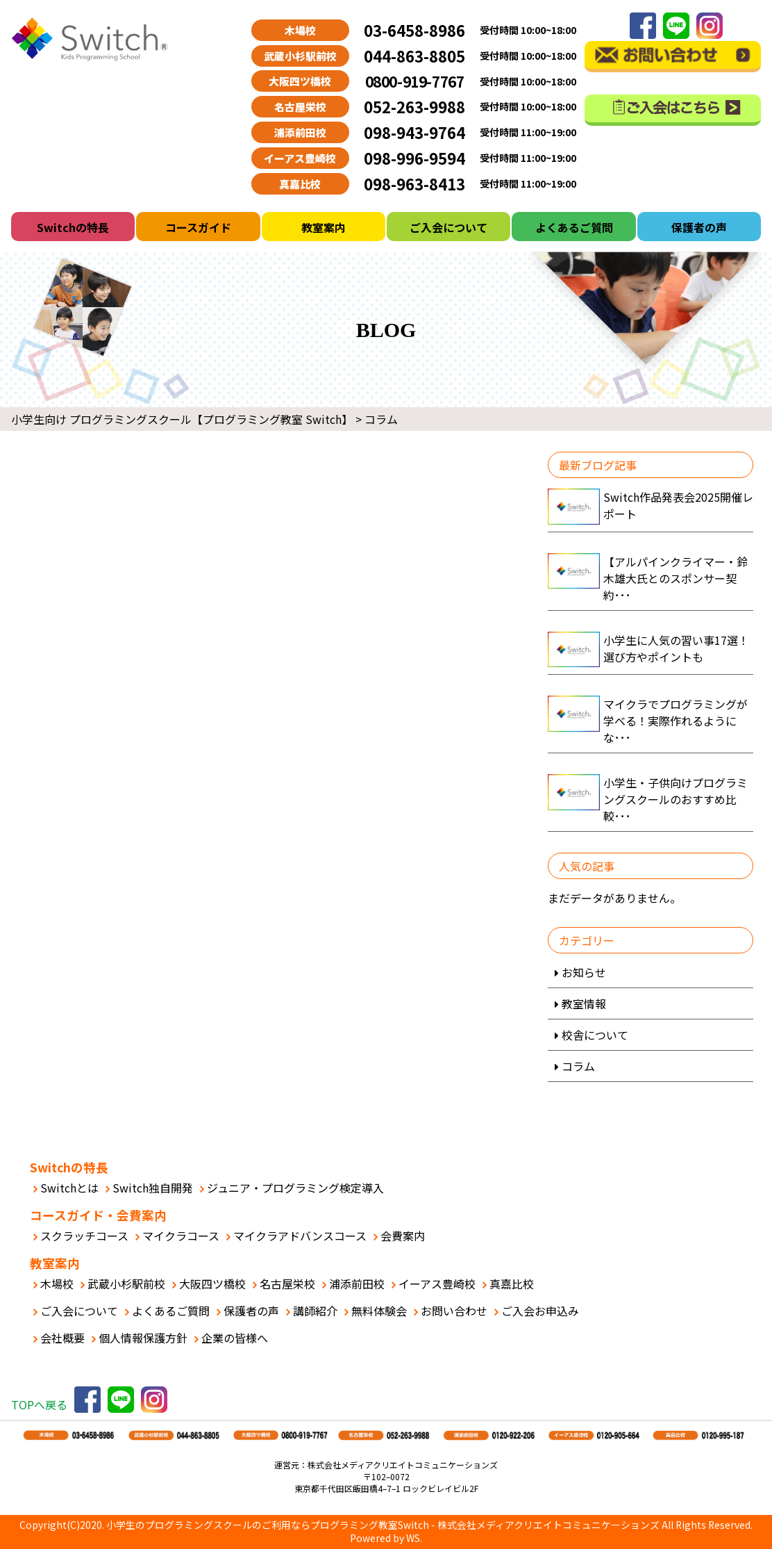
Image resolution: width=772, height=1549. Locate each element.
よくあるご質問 (574, 227)
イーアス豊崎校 (437, 1283)
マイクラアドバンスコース (300, 1235)
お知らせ (584, 972)
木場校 (57, 1283)
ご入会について (448, 227)
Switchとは (69, 1187)
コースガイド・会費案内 (98, 1215)
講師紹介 (315, 1310)
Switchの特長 (73, 227)
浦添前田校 (357, 1283)
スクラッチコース (84, 1235)
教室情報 (584, 1003)
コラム (578, 1066)
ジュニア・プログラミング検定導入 (295, 1187)
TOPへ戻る (39, 1404)
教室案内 (323, 227)
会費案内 (402, 1235)
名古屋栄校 (287, 1283)
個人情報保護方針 (143, 1337)
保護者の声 (699, 227)
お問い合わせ (454, 1310)
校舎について (595, 1034)
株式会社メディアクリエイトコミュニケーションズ (548, 1525)
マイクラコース (180, 1235)
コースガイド (198, 227)
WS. (414, 1538)
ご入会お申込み (540, 1310)
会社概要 (62, 1337)
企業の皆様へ (234, 1337)
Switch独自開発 (152, 1187)
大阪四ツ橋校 (212, 1283)
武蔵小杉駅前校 (126, 1283)
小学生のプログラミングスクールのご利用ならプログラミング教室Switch (267, 1525)
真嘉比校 (511, 1283)
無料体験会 (379, 1310)
